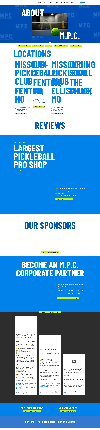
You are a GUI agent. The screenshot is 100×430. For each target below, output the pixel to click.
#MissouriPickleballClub (27, 384)
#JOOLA (18, 384)
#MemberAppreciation (21, 387)
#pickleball (66, 389)
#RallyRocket (29, 389)
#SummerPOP (24, 386)
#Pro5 (33, 389)
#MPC (34, 384)
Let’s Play (48, 2)
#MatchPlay (42, 386)
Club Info (58, 2)
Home (40, 2)
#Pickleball (18, 386)
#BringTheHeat (43, 388)
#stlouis (82, 389)
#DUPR (58, 385)
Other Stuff (69, 2)
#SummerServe (56, 386)
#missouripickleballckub (74, 389)
